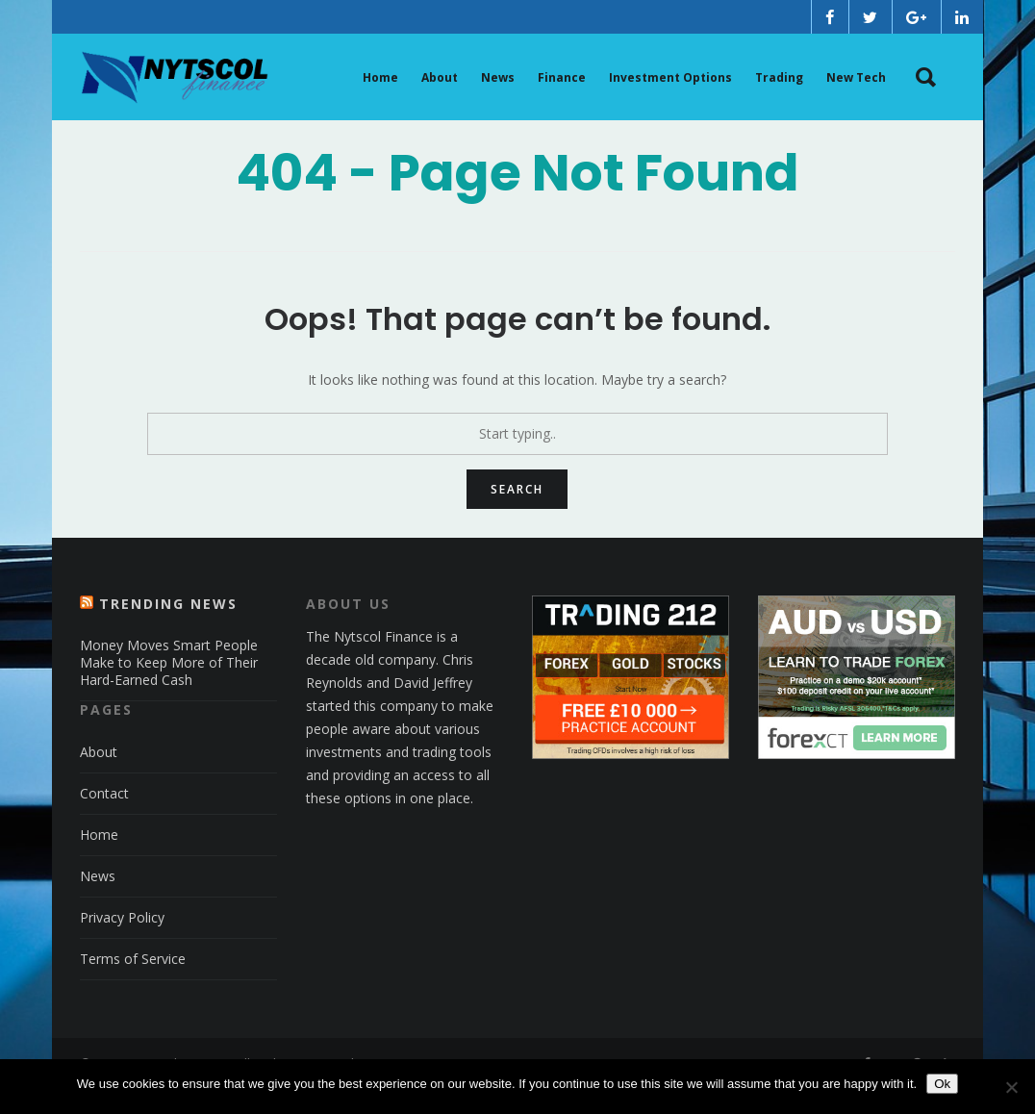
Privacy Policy (122, 941)
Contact (104, 817)
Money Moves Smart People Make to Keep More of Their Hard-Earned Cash (169, 686)
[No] (1011, 1087)
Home (99, 858)
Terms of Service (133, 983)
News (97, 900)
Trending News (168, 628)
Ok (942, 1083)
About (98, 776)
